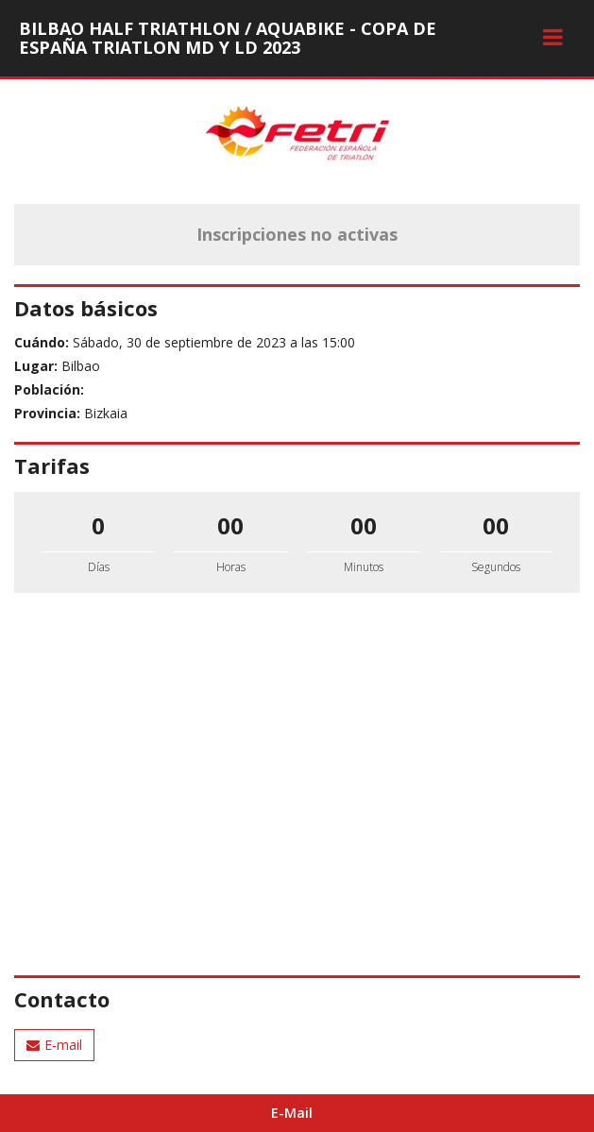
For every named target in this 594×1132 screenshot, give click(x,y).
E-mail (54, 1045)
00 (230, 525)
